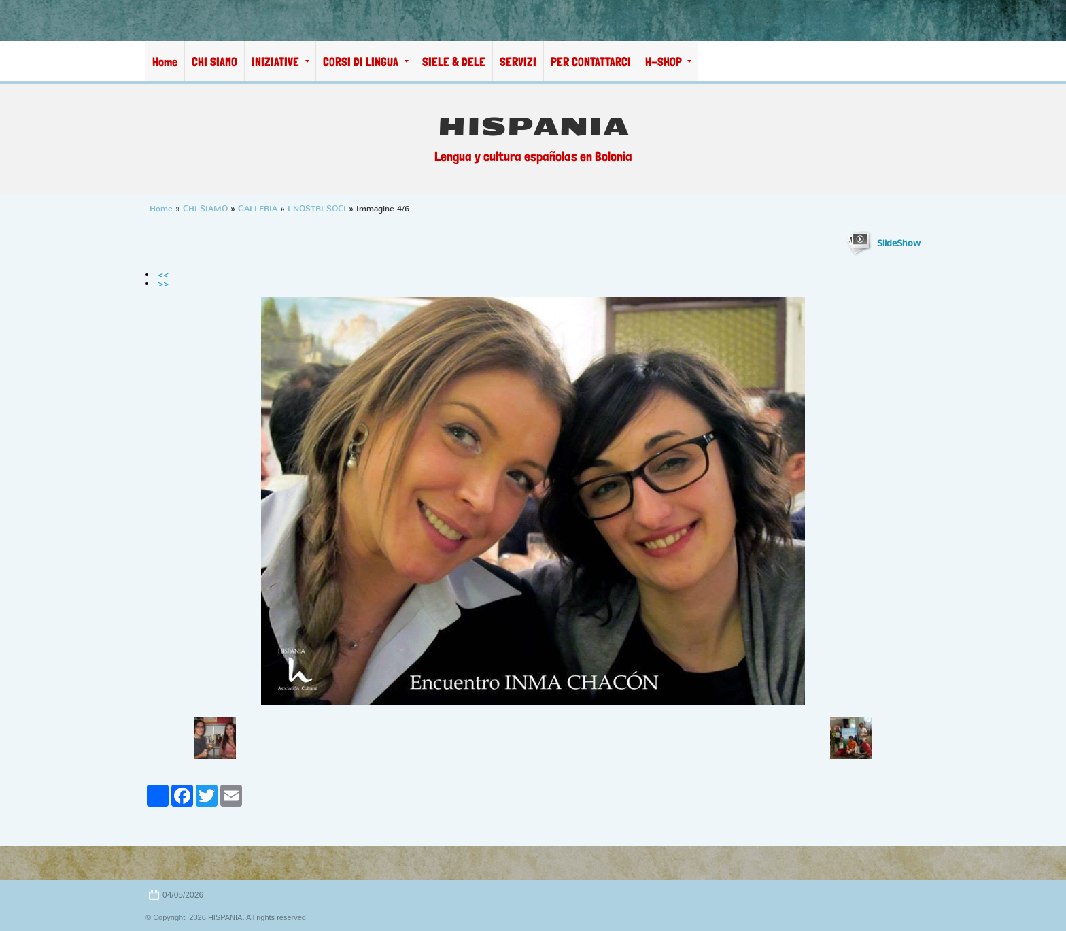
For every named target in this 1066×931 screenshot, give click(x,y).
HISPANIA (533, 127)
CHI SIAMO (214, 61)
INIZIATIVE (280, 61)
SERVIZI (518, 61)
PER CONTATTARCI (591, 61)
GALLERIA (257, 208)
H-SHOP (668, 61)
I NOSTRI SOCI (317, 208)
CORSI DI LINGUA (366, 61)
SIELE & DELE (453, 61)
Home (164, 61)
